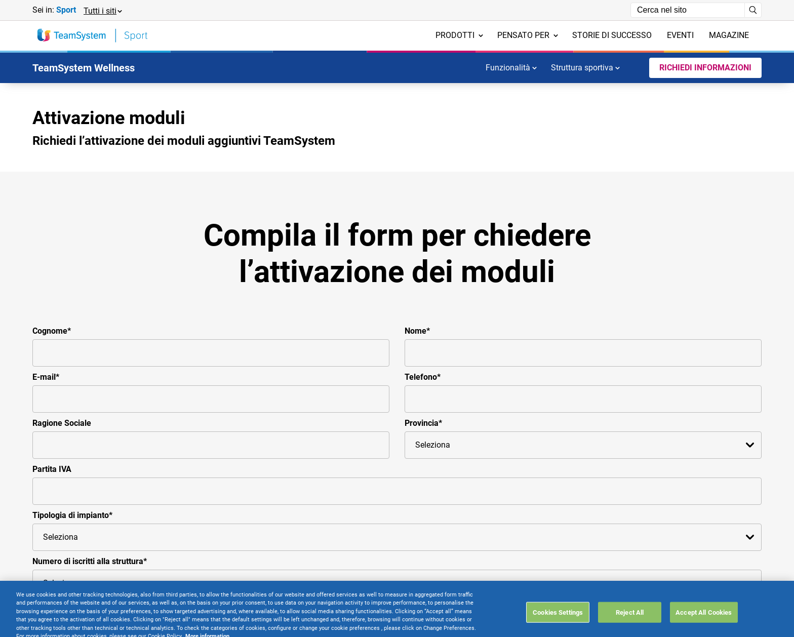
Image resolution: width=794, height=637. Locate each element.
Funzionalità (511, 67)
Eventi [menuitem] (680, 35)
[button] (102, 10)
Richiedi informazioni (705, 67)
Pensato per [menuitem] (527, 35)
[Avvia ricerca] (753, 10)
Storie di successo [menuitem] (612, 35)
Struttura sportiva (585, 67)
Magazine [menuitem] (729, 35)
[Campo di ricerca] (687, 10)
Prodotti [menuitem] (459, 35)
